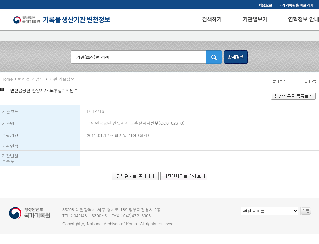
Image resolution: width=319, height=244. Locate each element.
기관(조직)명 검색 (92, 57)
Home (7, 79)
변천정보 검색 (31, 79)
